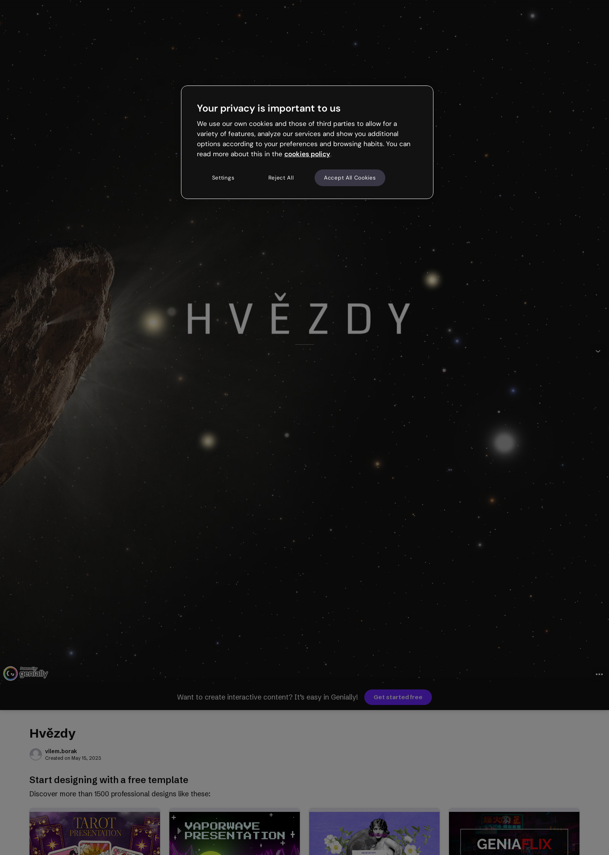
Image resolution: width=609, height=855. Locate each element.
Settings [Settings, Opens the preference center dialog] (223, 177)
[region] (307, 142)
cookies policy (307, 154)
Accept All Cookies (350, 177)
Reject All (281, 177)
